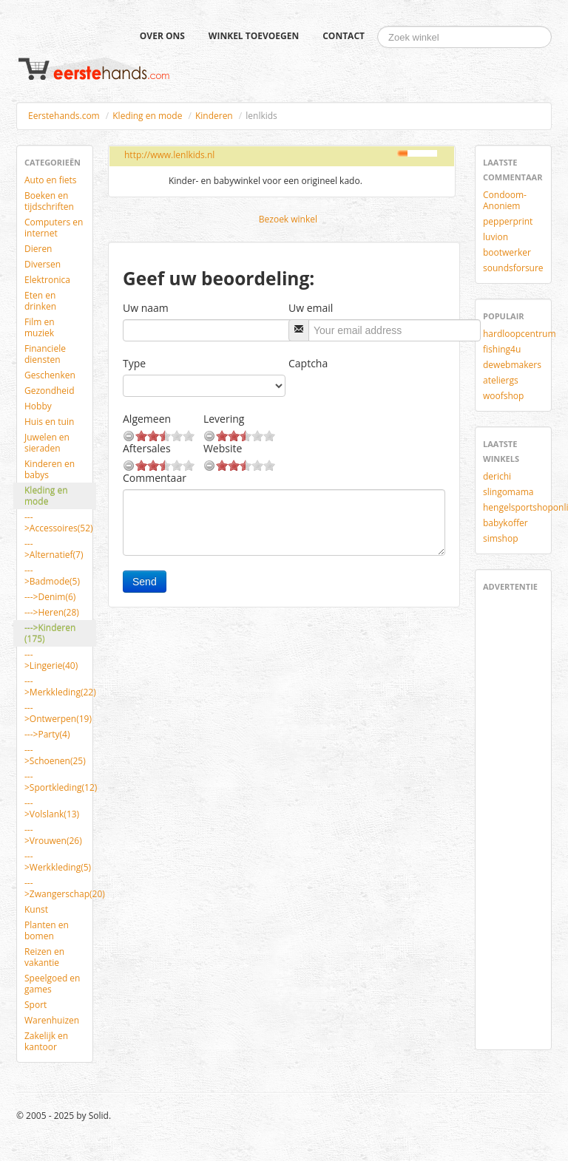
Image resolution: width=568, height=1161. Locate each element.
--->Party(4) (47, 734)
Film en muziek (39, 327)
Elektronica (47, 279)
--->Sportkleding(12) (60, 782)
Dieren (38, 248)
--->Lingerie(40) (51, 660)
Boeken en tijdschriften (49, 201)
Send (144, 582)
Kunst (36, 909)
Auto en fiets (50, 180)
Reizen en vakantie (44, 957)
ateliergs (500, 380)
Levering (223, 419)
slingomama (508, 492)
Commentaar (154, 478)
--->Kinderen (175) (49, 633)
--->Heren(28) (51, 612)
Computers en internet (53, 227)
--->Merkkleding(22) (60, 686)
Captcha (308, 363)
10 (189, 435)
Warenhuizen (51, 1020)
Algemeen (147, 419)
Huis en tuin (49, 421)
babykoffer (505, 523)
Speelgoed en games (52, 983)
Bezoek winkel (288, 219)
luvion (495, 237)
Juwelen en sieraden (47, 442)
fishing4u (502, 349)
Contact (343, 36)
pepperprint (507, 221)
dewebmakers (512, 364)
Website (222, 448)
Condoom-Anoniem (505, 200)
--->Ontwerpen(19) (58, 713)
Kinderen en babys (49, 469)
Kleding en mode (147, 115)
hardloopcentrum (519, 333)
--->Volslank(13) (51, 808)
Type (134, 363)
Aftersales (147, 448)
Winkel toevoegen (254, 36)
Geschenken (49, 375)
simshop (500, 538)
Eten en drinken (40, 301)
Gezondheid (49, 390)
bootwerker (507, 252)
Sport (35, 1004)
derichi (497, 476)
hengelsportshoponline (519, 507)
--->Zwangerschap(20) (60, 888)
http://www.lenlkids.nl (169, 155)
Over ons (162, 36)
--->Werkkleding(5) (57, 862)
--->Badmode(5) (52, 576)
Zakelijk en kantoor (46, 1041)
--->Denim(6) (49, 596)
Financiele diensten (45, 354)
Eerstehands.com (64, 115)
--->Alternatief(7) (53, 549)
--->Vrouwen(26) (53, 835)
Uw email (310, 308)
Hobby (38, 406)
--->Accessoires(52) (58, 522)
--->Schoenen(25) (55, 755)
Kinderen (214, 115)
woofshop (503, 395)
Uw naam (146, 308)
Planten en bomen (46, 930)
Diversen (42, 264)
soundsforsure (513, 268)
